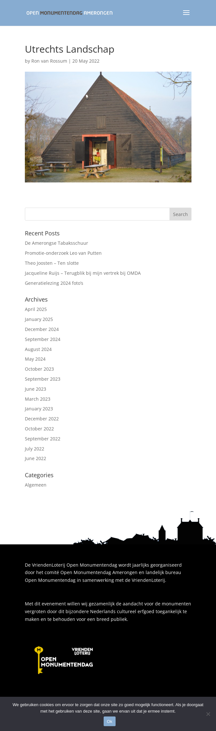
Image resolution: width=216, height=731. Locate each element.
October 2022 (39, 429)
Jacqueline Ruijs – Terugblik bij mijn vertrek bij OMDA (83, 273)
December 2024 (42, 329)
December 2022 (42, 419)
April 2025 (36, 309)
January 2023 (39, 409)
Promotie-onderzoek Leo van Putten (63, 253)
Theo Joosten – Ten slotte (52, 263)
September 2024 (42, 339)
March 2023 (37, 399)
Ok (109, 721)
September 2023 (42, 379)
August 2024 (38, 349)
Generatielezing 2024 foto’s (54, 283)
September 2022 (42, 439)
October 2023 (39, 369)
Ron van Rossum (49, 61)
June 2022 (35, 458)
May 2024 (35, 359)
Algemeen (35, 485)
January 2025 (39, 319)
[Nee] (208, 714)
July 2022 (34, 449)
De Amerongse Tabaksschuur (56, 243)
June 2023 (35, 389)
